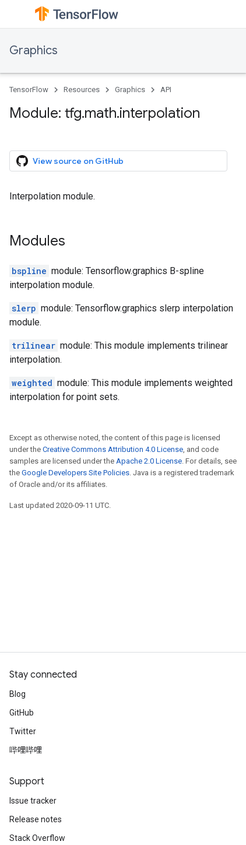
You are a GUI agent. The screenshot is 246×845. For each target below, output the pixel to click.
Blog (17, 694)
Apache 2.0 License (149, 461)
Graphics (33, 50)
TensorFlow (28, 89)
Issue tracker (33, 800)
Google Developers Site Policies (75, 472)
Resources (82, 89)
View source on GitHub (70, 161)
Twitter (22, 731)
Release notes (35, 819)
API (165, 89)
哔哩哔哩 (25, 750)
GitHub (21, 712)
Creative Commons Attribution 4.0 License (113, 449)
